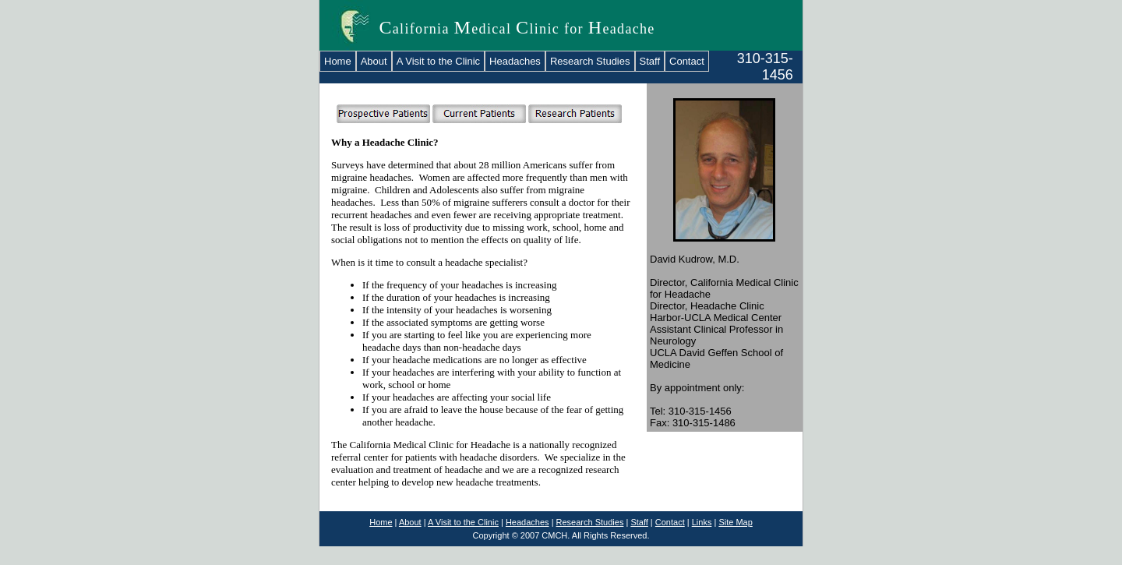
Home (337, 61)
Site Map (735, 522)
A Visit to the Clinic (438, 61)
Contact (686, 61)
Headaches (515, 61)
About (374, 61)
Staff (650, 61)
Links (702, 522)
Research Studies (590, 61)
